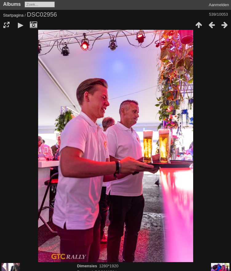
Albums (12, 4)
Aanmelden (219, 4)
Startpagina (13, 15)
